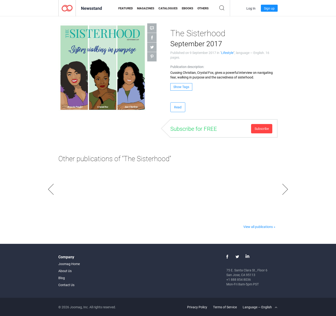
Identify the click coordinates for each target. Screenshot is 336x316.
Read (178, 107)
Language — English (260, 307)
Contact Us (66, 285)
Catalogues (168, 8)
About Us (65, 271)
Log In (251, 8)
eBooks (187, 8)
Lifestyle (227, 52)
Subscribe (262, 128)
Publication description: (187, 66)
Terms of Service (225, 307)
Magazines (145, 8)
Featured (125, 8)
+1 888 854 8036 (238, 279)
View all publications (258, 226)
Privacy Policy (197, 307)
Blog (61, 278)
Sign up (269, 8)
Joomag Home (69, 264)
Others (203, 8)
